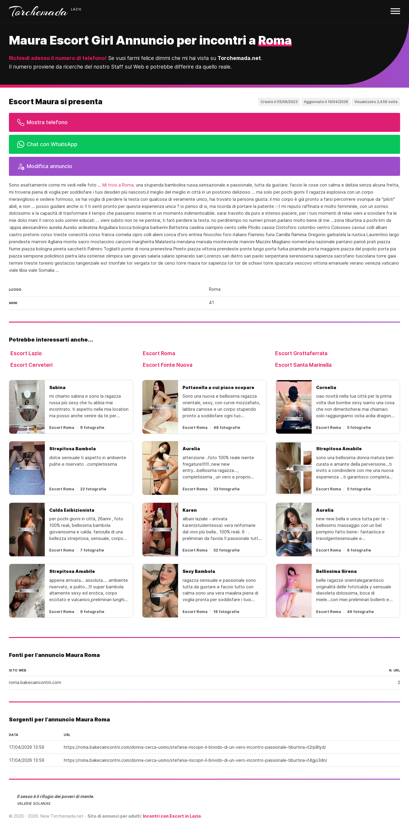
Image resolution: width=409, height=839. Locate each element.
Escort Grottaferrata (301, 353)
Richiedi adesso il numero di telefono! (58, 58)
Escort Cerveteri (31, 365)
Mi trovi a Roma (118, 185)
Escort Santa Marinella (303, 365)
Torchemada (38, 11)
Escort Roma (159, 353)
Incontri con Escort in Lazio (172, 816)
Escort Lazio (26, 353)
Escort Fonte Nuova (167, 365)
